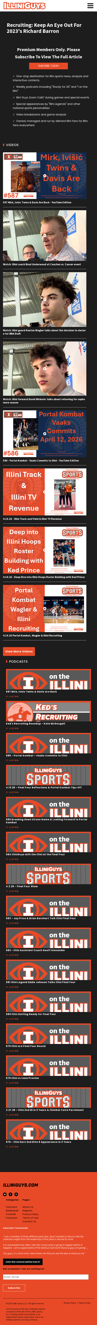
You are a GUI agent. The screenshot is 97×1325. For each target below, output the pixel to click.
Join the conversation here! (23, 1261)
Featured (11, 1207)
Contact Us (29, 1221)
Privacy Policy (30, 1214)
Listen (14, 696)
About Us (28, 1207)
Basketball (12, 1211)
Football (11, 1214)
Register (27, 1211)
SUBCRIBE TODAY (48, 66)
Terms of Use (30, 1218)
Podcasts (11, 1218)
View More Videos (19, 651)
